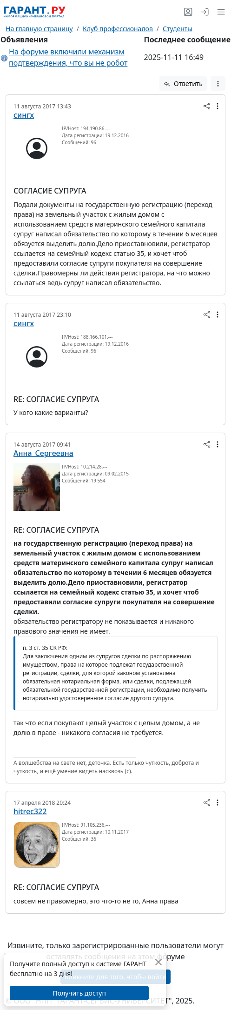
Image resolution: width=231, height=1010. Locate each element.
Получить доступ (79, 993)
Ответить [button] (183, 83)
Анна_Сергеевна (43, 453)
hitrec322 (29, 811)
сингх (23, 115)
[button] (219, 12)
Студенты (177, 28)
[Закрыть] (158, 962)
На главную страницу (39, 28)
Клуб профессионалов (118, 28)
